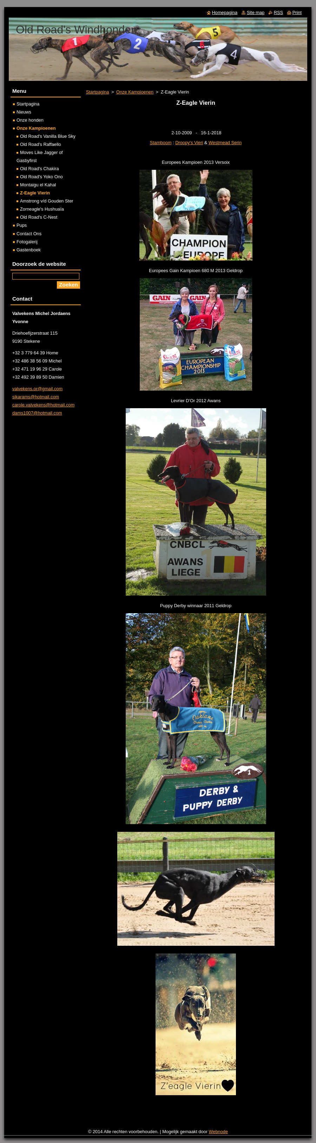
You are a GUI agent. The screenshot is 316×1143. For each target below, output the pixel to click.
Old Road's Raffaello (40, 144)
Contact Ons (29, 233)
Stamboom (161, 142)
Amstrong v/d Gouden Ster (46, 201)
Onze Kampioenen (134, 92)
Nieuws (24, 112)
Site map (256, 12)
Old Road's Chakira (39, 168)
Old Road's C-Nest (38, 217)
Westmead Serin (225, 142)
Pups (22, 225)
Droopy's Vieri (189, 142)
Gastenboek (29, 249)
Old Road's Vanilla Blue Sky (47, 136)
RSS (278, 12)
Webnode (218, 1131)
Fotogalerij (27, 241)
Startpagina (97, 92)
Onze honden (30, 120)
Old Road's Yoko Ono (41, 176)
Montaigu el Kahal (38, 184)
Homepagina (225, 12)
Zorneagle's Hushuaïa (42, 209)
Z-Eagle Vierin (35, 192)
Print (297, 12)
